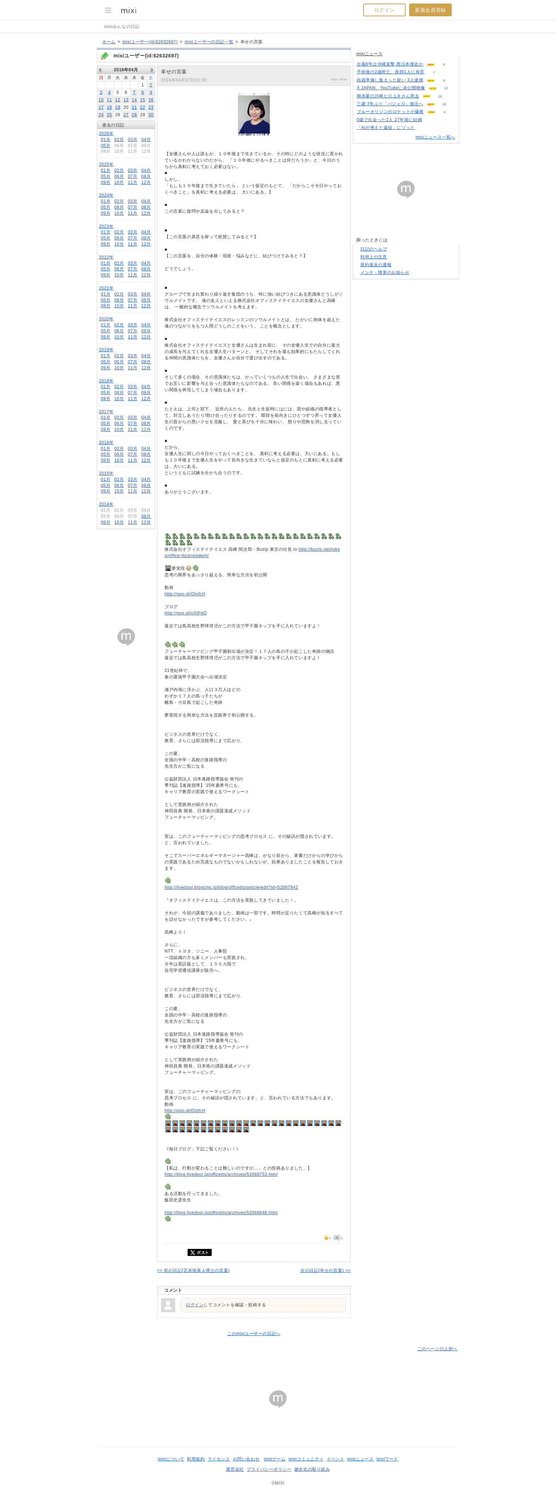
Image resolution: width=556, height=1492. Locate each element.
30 (151, 114)
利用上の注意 (373, 256)
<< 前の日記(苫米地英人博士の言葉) (193, 1270)
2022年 (106, 257)
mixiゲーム (275, 1459)
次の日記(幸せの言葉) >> (325, 1270)
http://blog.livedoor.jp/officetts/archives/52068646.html (221, 1212)
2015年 (106, 473)
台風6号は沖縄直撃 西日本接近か (390, 64)
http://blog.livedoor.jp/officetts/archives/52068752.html (221, 1174)
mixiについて (171, 1459)
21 (134, 107)
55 (424, 128)
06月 (119, 176)
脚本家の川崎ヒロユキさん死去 (388, 96)
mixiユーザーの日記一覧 (209, 41)
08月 (146, 176)
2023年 (106, 226)
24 (101, 114)
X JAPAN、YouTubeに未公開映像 (391, 87)
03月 (132, 139)
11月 (132, 182)
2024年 (106, 195)
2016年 (106, 442)
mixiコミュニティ (306, 1459)
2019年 (106, 349)
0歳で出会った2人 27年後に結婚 (389, 119)
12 (118, 99)
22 (142, 107)
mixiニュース (369, 53)
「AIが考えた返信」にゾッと (386, 127)
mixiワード (387, 1459)
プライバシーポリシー (269, 1469)
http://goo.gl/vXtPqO (186, 613)
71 (432, 120)
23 (151, 107)
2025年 (106, 164)
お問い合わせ (246, 1459)
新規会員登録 (430, 10)
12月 (146, 182)
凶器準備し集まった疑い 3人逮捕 (390, 80)
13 (126, 99)
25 (109, 114)
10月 (119, 182)
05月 (105, 145)
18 (109, 107)
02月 (119, 139)
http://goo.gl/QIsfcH (185, 593)
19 (118, 107)
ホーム (109, 41)
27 (126, 114)
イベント (335, 1459)
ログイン (384, 10)
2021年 (106, 288)
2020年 (106, 318)
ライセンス (219, 1459)
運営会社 (235, 1469)
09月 (105, 182)
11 (109, 99)
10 (101, 99)
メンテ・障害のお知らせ (385, 272)
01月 (105, 139)
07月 (132, 176)
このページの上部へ (437, 1348)
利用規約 (196, 1459)
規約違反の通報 (375, 264)
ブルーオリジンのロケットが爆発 (390, 111)
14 (134, 99)
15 (142, 99)
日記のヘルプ (373, 249)
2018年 (106, 380)
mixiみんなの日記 (121, 26)
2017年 (106, 411)
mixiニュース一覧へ (435, 137)
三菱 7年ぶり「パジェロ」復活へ (390, 103)
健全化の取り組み (312, 1469)
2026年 (106, 133)
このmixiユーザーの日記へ (253, 1333)
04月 (146, 139)
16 (151, 99)
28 (134, 114)
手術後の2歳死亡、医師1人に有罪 (390, 71)
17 (101, 107)
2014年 (106, 504)
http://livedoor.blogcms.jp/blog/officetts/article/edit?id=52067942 (231, 887)
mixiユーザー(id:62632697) (150, 41)
